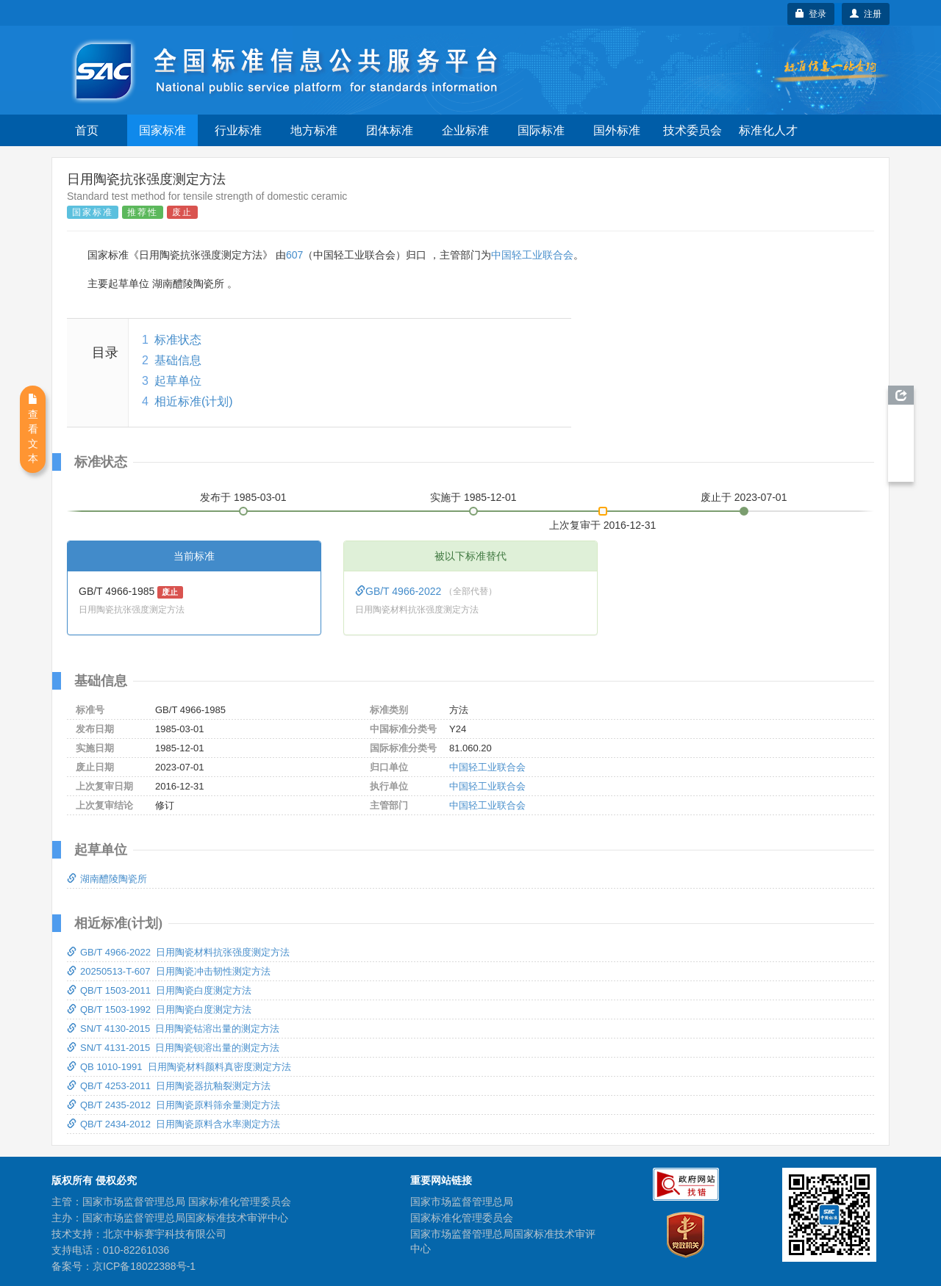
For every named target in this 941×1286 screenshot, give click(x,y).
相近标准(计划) (193, 401)
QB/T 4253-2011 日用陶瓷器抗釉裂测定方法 (169, 1085)
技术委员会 (692, 130)
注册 (865, 14)
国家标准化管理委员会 (461, 1218)
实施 (473, 497)
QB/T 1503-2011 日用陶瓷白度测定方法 (159, 990)
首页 (87, 130)
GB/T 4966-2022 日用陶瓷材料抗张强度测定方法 (178, 952)
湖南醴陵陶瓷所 (107, 878)
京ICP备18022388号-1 (144, 1266)
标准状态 (177, 339)
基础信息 (177, 360)
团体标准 (389, 130)
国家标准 (162, 130)
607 (294, 255)
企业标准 (465, 130)
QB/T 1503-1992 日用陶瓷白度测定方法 (159, 1009)
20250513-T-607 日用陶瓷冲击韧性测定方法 (169, 971)
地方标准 (313, 130)
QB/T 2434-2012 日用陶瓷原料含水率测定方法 (173, 1124)
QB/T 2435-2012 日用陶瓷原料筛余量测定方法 (173, 1104)
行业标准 (238, 130)
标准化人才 (768, 130)
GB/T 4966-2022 (399, 591)
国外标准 (616, 130)
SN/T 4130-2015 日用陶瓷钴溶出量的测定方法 (173, 1028)
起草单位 (177, 381)
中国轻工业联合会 (532, 255)
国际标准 (541, 130)
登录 (811, 14)
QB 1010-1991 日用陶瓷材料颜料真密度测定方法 (179, 1066)
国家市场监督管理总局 (461, 1201)
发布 (243, 497)
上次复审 (602, 522)
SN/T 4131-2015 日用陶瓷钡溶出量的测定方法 (173, 1047)
